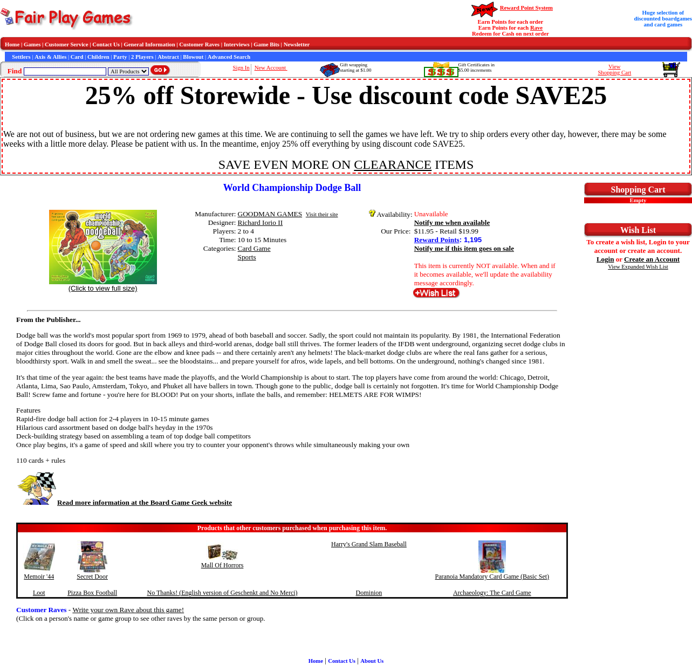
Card (77, 57)
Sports (247, 257)
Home (12, 44)
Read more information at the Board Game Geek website (124, 502)
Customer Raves (199, 44)
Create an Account (652, 259)
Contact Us (106, 44)
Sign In (241, 68)
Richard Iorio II (260, 222)
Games (32, 44)
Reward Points (437, 240)
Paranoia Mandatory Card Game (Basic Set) (492, 576)
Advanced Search (229, 57)
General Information (149, 44)
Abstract (168, 57)
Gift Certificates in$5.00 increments (476, 67)
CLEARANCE (392, 164)
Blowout (193, 57)
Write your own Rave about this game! (128, 610)
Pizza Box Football (92, 592)
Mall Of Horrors (222, 565)
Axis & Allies (50, 57)
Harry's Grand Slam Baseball (369, 544)
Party (120, 57)
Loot (39, 592)
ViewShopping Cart (614, 70)
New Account (271, 68)
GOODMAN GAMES (270, 214)
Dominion (369, 592)
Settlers (21, 57)
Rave (536, 28)
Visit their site (322, 214)
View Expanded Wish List (638, 267)
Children (98, 57)
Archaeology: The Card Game (492, 592)
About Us (371, 661)
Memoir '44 (39, 576)
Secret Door (92, 576)
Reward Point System (526, 8)
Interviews (237, 44)
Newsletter (297, 44)
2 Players (142, 57)
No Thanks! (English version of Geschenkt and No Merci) (222, 592)
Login (605, 259)
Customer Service (66, 44)
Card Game (254, 248)
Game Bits (266, 44)
